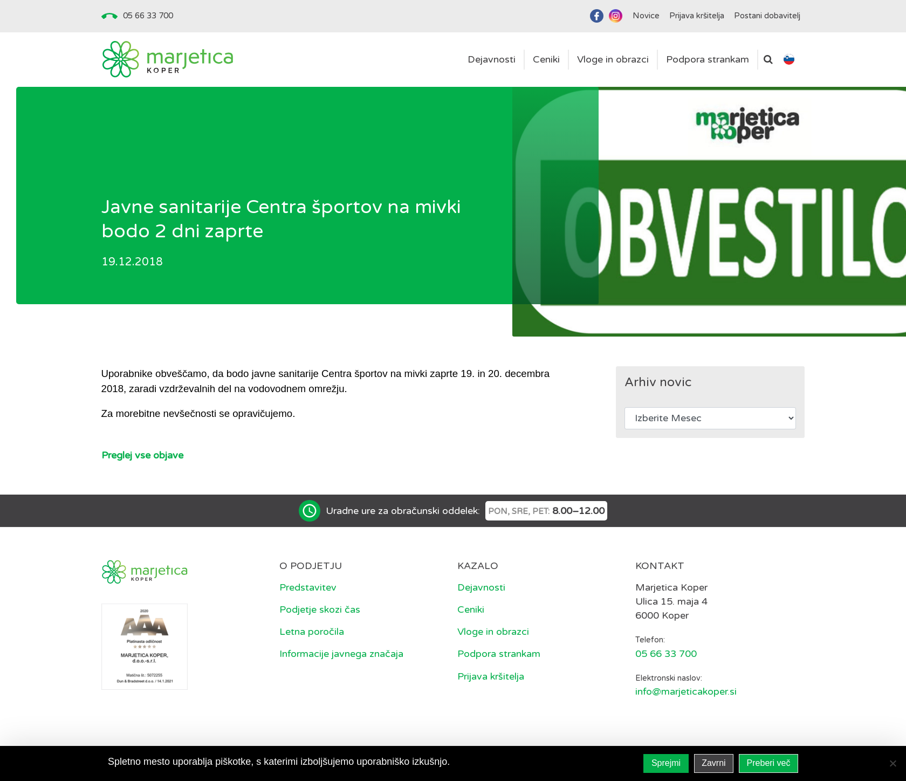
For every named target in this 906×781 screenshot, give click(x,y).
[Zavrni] (892, 763)
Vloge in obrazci (493, 632)
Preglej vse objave (142, 455)
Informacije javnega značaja (341, 654)
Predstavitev (308, 587)
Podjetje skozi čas (319, 609)
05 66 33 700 (148, 15)
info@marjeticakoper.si (686, 691)
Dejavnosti (481, 587)
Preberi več (769, 763)
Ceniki (470, 609)
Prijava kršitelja (490, 676)
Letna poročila (311, 632)
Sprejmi (666, 763)
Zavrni (713, 763)
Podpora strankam (498, 654)
